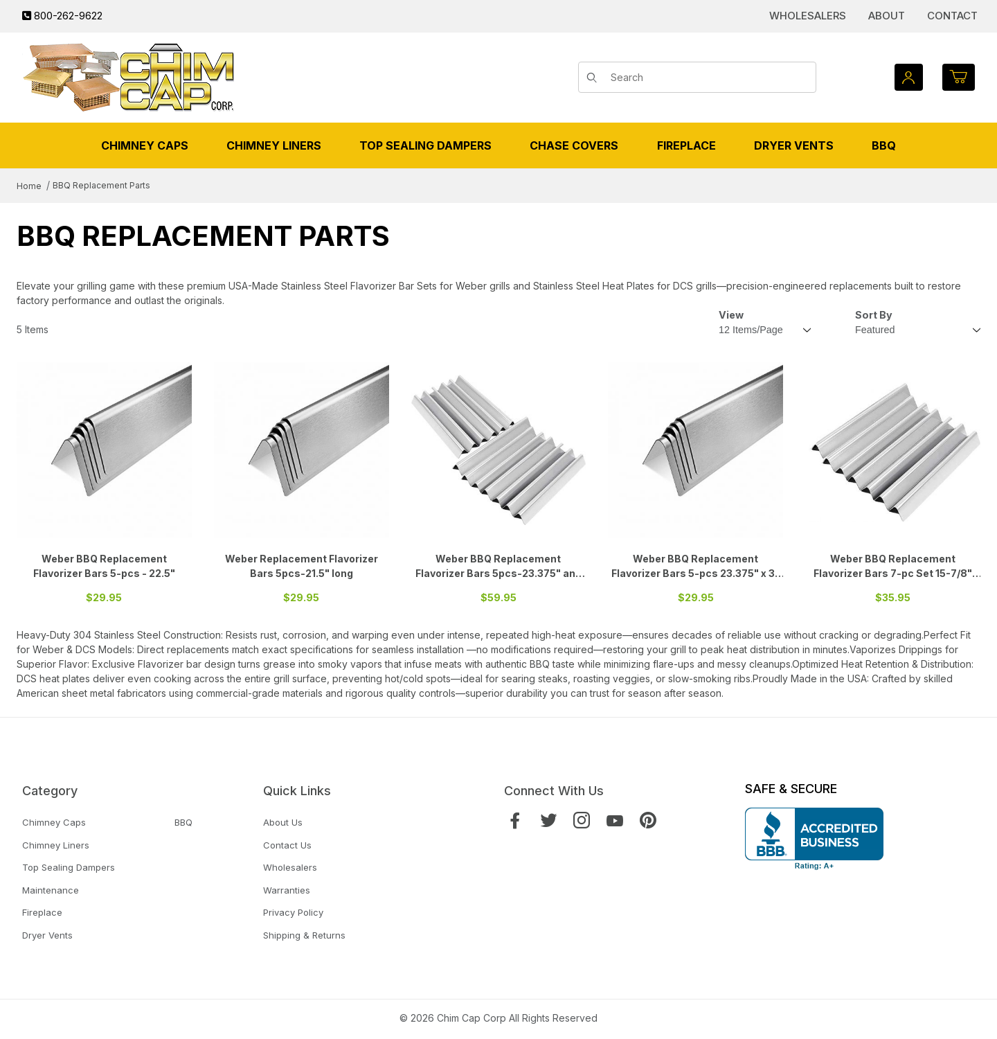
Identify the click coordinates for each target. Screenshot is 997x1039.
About (886, 15)
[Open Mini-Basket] (958, 77)
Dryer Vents (47, 935)
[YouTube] (614, 820)
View (731, 315)
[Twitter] (548, 820)
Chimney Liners (55, 845)
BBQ (183, 822)
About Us (283, 822)
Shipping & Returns (304, 935)
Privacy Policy (293, 912)
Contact (952, 15)
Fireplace (42, 912)
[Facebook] (515, 820)
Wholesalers (807, 15)
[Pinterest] (648, 820)
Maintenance (50, 890)
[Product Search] (709, 77)
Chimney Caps (54, 822)
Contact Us (287, 845)
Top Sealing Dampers (68, 867)
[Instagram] (581, 820)
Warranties (286, 890)
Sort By (873, 315)
